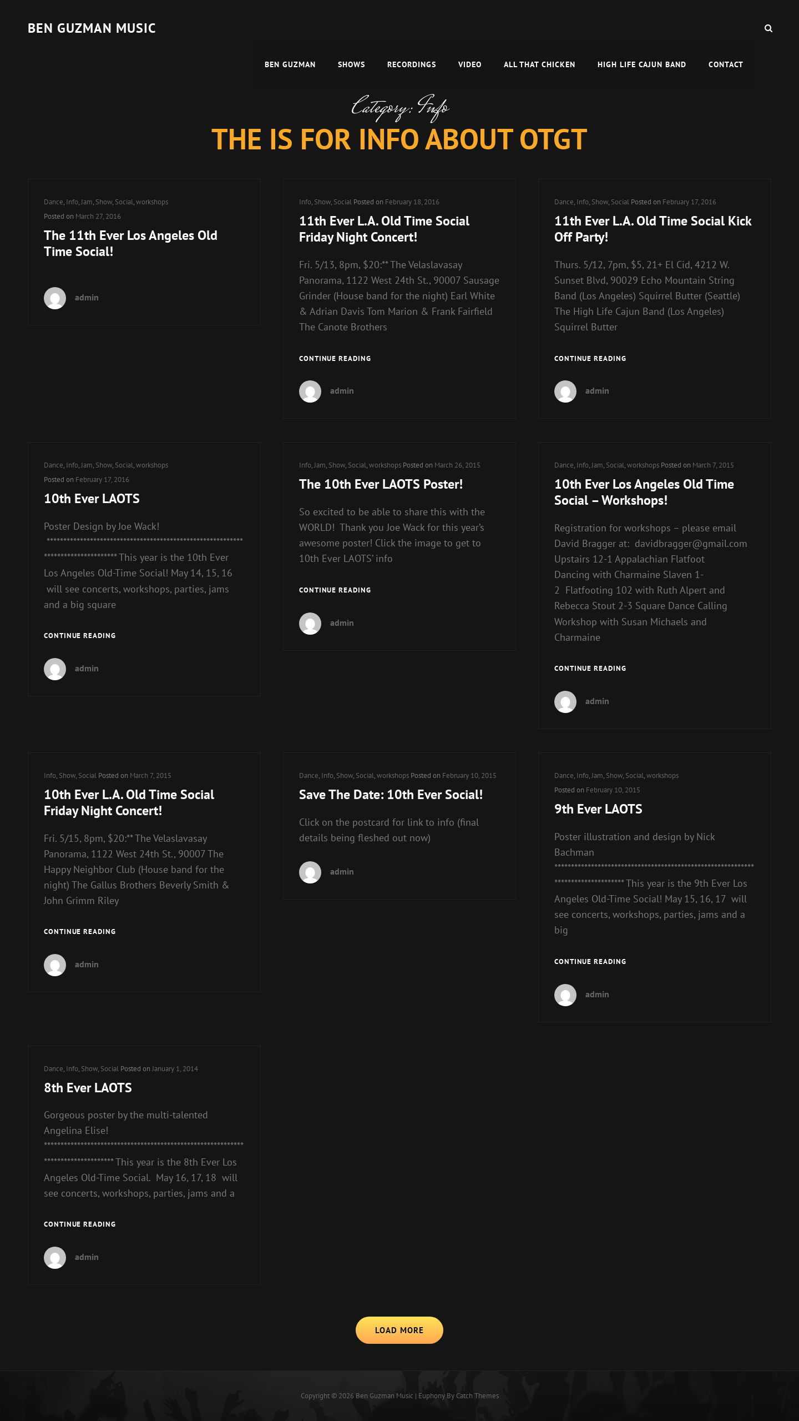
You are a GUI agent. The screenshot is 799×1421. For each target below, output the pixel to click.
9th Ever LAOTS (598, 808)
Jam (87, 202)
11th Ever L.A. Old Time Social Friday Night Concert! (384, 228)
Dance (53, 202)
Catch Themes (477, 1395)
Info (72, 202)
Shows (351, 28)
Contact (726, 28)
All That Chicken (539, 28)
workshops (152, 202)
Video (470, 28)
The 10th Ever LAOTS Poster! (381, 484)
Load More (399, 1330)
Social (124, 202)
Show (103, 202)
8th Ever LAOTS (88, 1087)
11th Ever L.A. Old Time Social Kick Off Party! (652, 228)
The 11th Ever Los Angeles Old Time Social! (131, 243)
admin (87, 297)
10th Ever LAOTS (92, 498)
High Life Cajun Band (642, 28)
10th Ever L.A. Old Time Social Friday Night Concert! (129, 802)
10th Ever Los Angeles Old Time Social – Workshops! (644, 492)
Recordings (411, 28)
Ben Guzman (290, 28)
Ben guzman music (92, 28)
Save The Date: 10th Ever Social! (391, 794)
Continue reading (335, 359)
